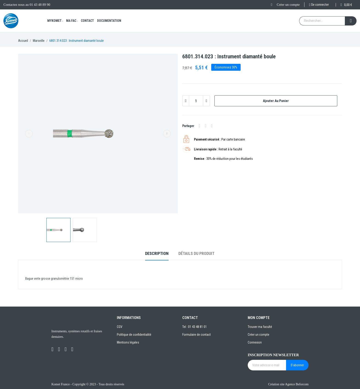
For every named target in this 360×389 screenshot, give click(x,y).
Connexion (255, 342)
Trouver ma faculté (260, 327)
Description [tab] (157, 253)
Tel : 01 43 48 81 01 (194, 327)
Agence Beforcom (297, 384)
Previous (29, 134)
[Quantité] (196, 100)
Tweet (206, 125)
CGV (119, 327)
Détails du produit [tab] (196, 253)
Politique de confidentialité (134, 334)
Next (167, 134)
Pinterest (212, 125)
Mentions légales (128, 342)
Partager (200, 125)
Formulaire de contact (196, 334)
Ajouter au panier (276, 101)
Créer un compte (288, 4)
